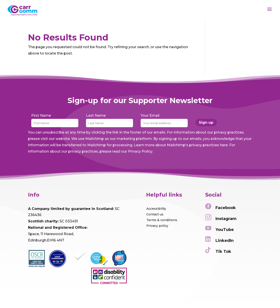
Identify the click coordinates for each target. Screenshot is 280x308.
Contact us (154, 214)
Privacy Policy (140, 151)
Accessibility (156, 209)
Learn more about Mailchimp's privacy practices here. (181, 145)
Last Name (96, 115)
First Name (41, 115)
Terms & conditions (161, 220)
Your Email (150, 115)
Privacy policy (157, 226)
